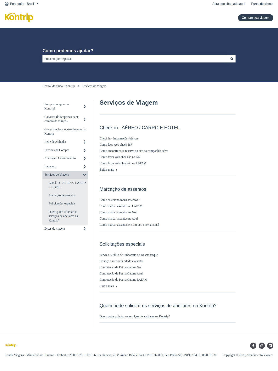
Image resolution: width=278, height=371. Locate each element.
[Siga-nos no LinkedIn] (270, 346)
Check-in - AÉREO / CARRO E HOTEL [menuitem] (67, 185)
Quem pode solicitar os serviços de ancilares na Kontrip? (135, 316)
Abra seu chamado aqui (228, 3)
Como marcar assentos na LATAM (121, 206)
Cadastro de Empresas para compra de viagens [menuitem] (61, 119)
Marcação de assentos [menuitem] (62, 195)
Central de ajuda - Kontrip (58, 86)
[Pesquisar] (232, 58)
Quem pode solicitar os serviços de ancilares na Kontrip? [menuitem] (63, 216)
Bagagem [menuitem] (50, 166)
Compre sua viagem (256, 17)
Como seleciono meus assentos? (119, 200)
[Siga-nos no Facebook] (253, 346)
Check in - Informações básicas (119, 138)
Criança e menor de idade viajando (121, 261)
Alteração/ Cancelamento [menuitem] (60, 158)
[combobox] (135, 58)
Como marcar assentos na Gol (118, 212)
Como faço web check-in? (116, 144)
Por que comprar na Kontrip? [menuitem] (56, 106)
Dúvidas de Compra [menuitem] (56, 150)
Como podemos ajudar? (67, 50)
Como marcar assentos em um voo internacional (129, 224)
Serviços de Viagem (94, 86)
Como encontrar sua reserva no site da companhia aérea (134, 150)
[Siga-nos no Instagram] (262, 346)
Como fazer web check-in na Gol (120, 157)
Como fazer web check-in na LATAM (123, 163)
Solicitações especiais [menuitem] (62, 203)
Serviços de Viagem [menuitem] (56, 174)
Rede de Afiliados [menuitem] (55, 141)
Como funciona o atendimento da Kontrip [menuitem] (65, 131)
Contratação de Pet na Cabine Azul (121, 273)
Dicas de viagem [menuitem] (54, 228)
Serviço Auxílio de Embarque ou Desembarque (129, 254)
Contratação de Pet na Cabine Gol (121, 267)
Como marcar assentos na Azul (119, 218)
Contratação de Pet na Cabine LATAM (123, 279)
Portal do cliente (262, 3)
